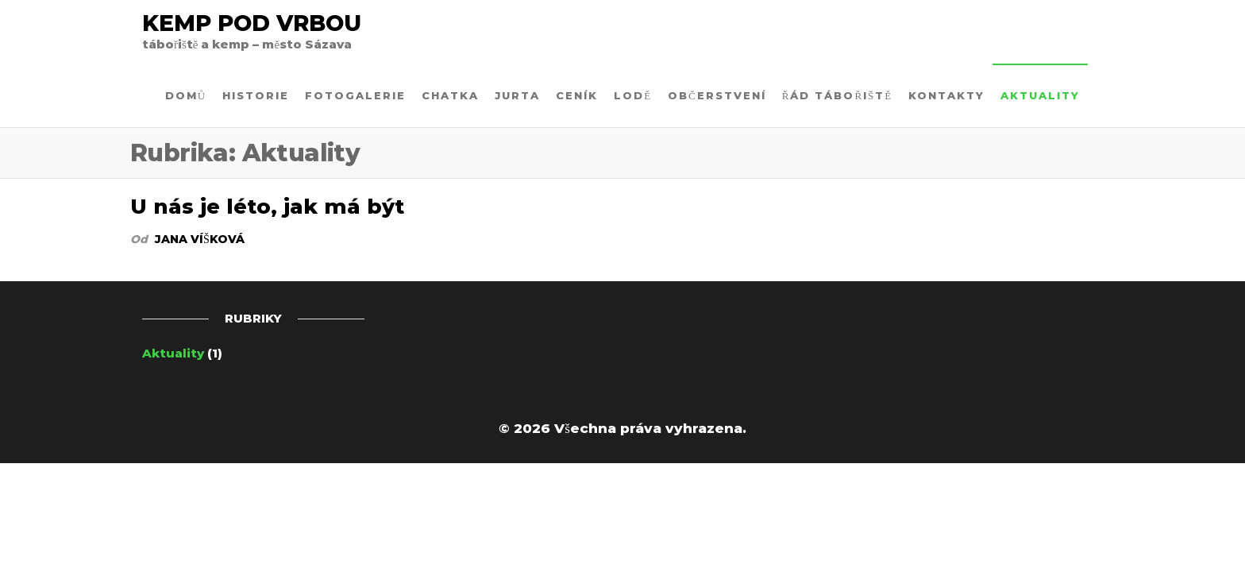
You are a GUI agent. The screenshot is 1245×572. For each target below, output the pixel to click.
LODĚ (633, 95)
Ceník (577, 95)
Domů (185, 95)
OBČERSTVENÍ (717, 95)
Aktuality (1040, 95)
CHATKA (450, 95)
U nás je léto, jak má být (267, 206)
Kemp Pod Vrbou (251, 23)
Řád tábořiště (837, 95)
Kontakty (946, 95)
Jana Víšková (200, 239)
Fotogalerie (355, 95)
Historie (255, 95)
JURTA (517, 95)
